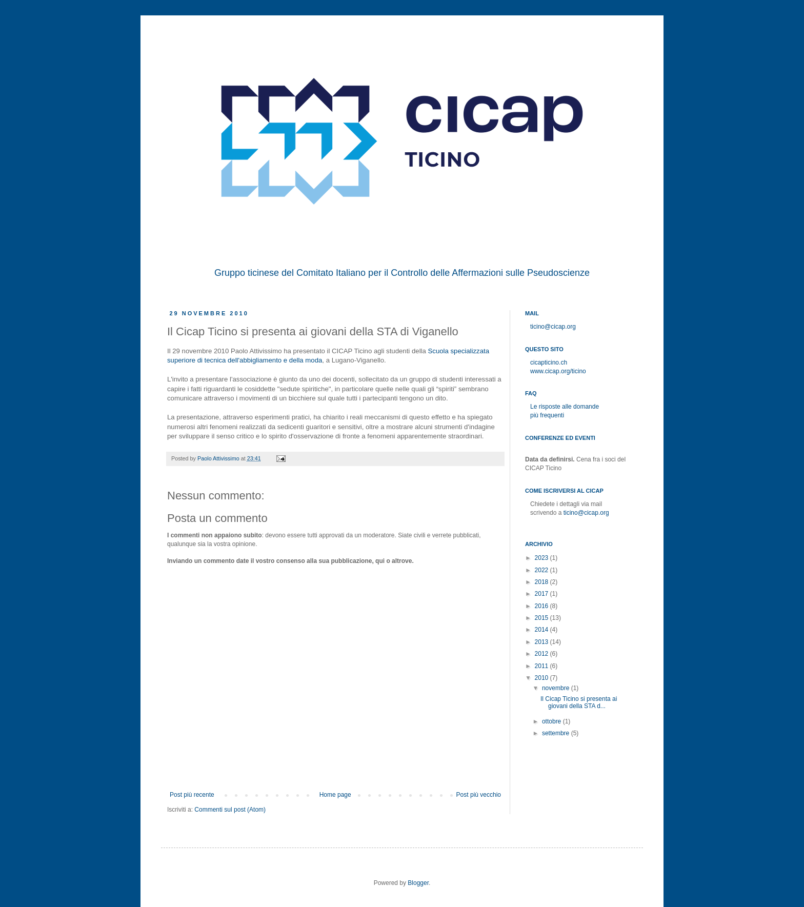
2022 (542, 570)
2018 (542, 582)
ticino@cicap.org (553, 326)
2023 (542, 557)
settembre (556, 733)
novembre (556, 688)
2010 (542, 677)
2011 (542, 666)
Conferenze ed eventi (560, 438)
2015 (542, 617)
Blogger (418, 882)
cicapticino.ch (548, 362)
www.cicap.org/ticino (558, 371)
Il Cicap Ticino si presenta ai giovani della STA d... (578, 702)
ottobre (552, 721)
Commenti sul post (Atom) (230, 809)
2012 (542, 653)
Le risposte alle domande (564, 406)
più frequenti (547, 415)
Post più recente (192, 794)
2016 (542, 606)
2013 (542, 642)
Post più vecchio (478, 794)
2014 (542, 629)
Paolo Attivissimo (219, 458)
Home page (335, 794)
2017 (542, 593)
